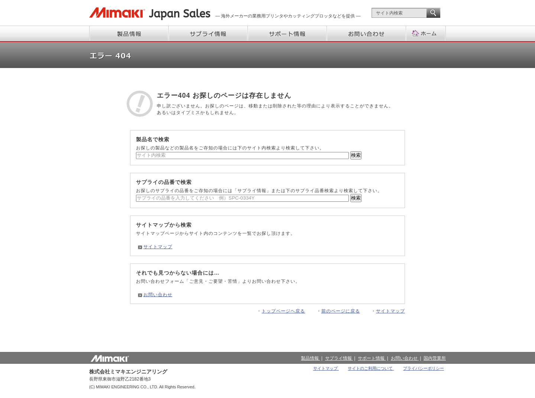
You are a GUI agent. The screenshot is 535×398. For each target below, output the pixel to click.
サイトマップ (157, 246)
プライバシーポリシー (423, 368)
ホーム (426, 33)
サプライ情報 (208, 33)
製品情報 (129, 33)
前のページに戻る (340, 311)
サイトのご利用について (371, 368)
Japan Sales (179, 13)
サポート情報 (287, 33)
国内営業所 (435, 358)
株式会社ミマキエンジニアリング (117, 12)
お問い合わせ (366, 33)
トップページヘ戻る (283, 311)
